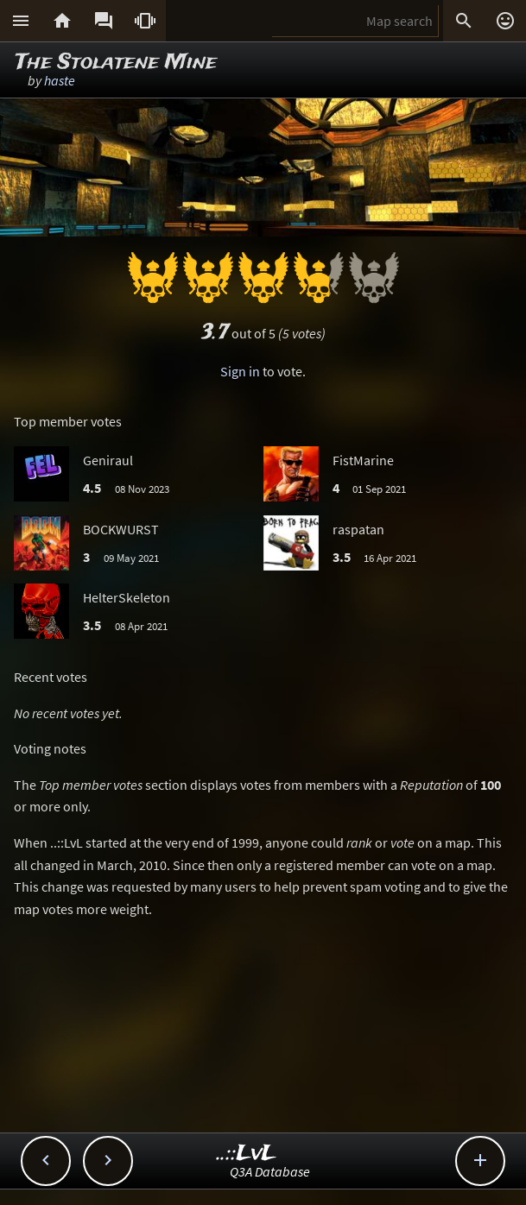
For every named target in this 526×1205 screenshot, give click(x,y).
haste (59, 80)
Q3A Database (270, 1171)
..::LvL (247, 1154)
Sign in (240, 371)
